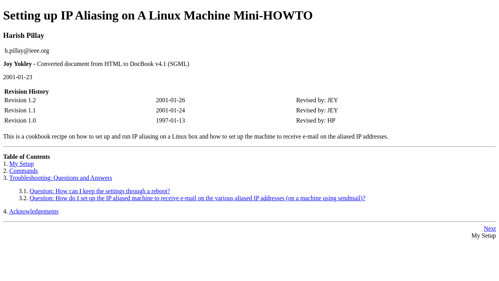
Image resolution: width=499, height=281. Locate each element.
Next (490, 228)
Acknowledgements (33, 211)
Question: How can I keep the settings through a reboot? (100, 191)
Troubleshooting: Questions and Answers (60, 177)
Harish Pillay (23, 35)
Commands (23, 170)
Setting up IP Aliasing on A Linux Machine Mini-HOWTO (158, 15)
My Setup (21, 163)
